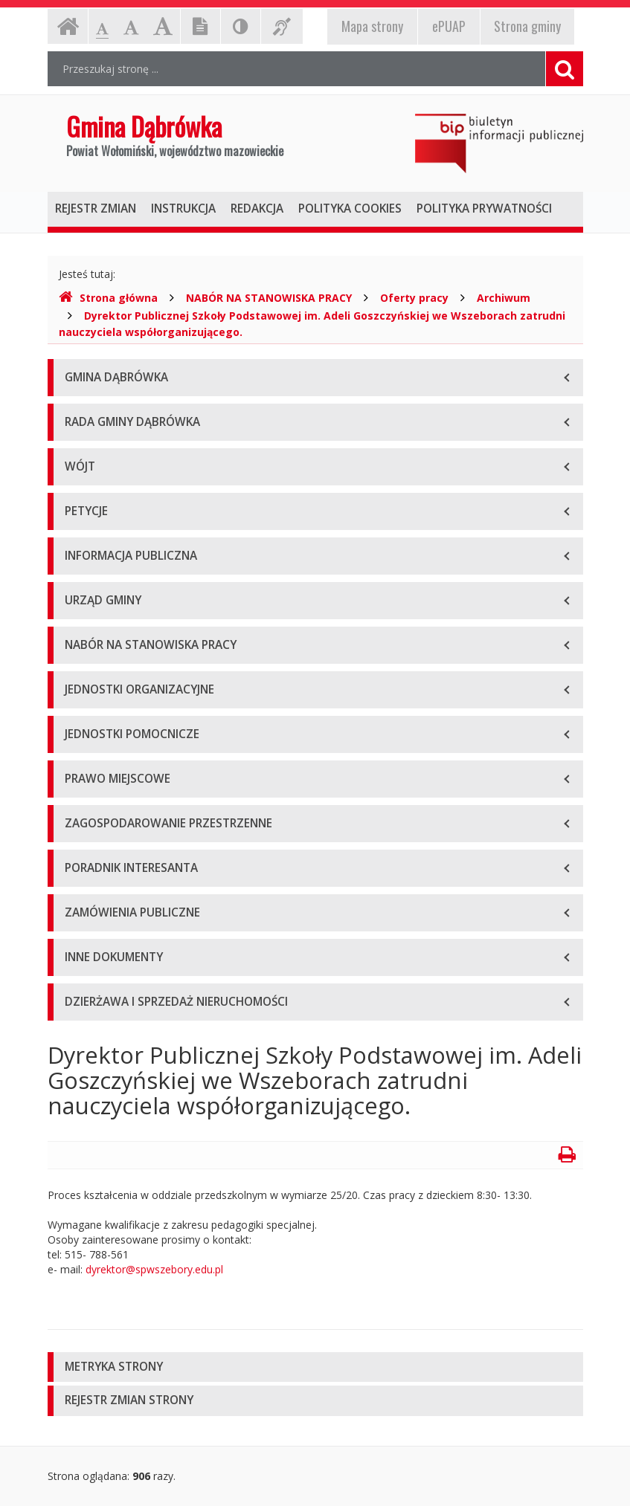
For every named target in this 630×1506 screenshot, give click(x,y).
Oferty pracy (414, 298)
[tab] (315, 1367)
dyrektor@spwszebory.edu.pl (154, 1269)
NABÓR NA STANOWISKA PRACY (269, 298)
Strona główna (108, 298)
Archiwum (503, 298)
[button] (315, 1367)
